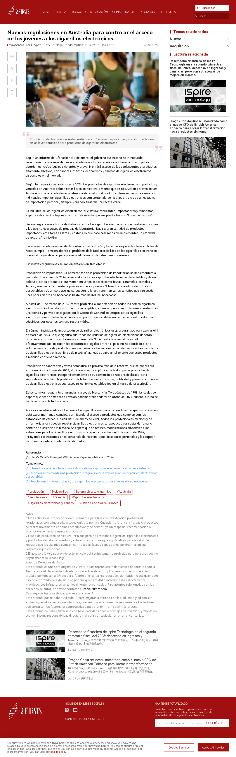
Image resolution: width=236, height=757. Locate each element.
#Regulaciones (37, 497)
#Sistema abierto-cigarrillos (92, 491)
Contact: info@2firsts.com (84, 719)
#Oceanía (59, 497)
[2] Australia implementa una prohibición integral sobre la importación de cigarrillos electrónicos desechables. (91, 474)
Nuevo (175, 39)
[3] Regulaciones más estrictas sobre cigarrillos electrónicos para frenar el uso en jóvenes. (87, 481)
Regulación (179, 46)
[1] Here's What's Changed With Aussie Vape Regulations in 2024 (70, 457)
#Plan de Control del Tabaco (99, 503)
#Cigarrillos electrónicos (87, 497)
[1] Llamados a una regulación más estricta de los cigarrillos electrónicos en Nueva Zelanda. (87, 468)
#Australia (124, 491)
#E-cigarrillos (59, 491)
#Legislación (36, 491)
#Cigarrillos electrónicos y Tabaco (51, 503)
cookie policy (58, 751)
